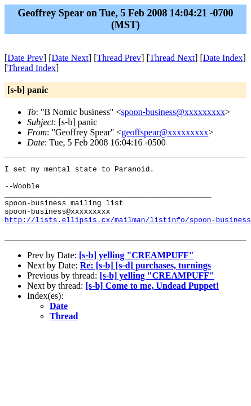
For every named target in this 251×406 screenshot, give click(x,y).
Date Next (70, 58)
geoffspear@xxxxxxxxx (164, 132)
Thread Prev (118, 58)
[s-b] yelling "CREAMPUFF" (136, 268)
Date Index (223, 58)
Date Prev (25, 58)
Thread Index (31, 68)
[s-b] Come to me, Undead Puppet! (152, 299)
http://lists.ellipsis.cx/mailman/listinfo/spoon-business (128, 231)
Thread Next (172, 58)
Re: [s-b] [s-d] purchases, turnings (145, 279)
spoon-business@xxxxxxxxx (173, 112)
